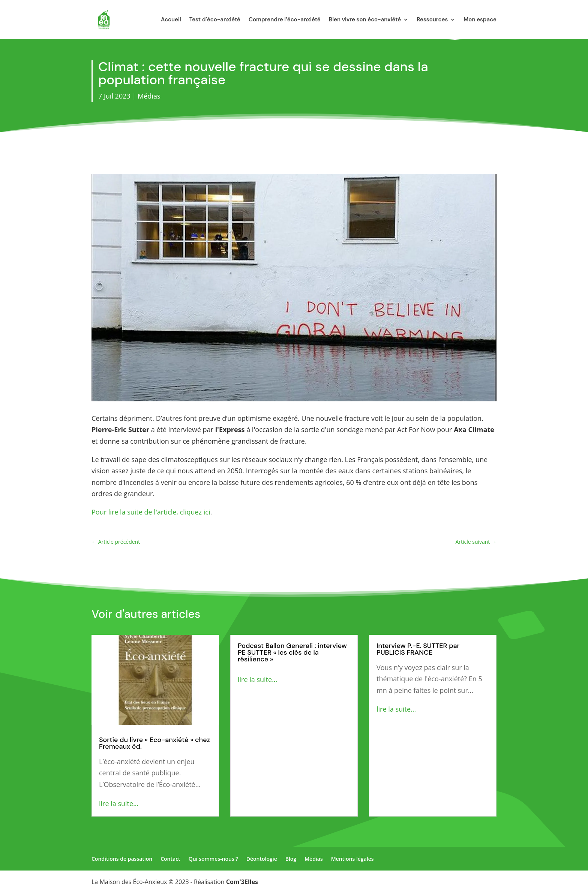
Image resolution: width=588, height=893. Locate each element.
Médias (149, 95)
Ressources (432, 20)
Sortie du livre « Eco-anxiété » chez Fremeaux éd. (154, 743)
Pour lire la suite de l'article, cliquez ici (151, 511)
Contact (170, 858)
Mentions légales (352, 858)
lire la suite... (118, 803)
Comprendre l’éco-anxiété (285, 20)
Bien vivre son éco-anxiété (365, 20)
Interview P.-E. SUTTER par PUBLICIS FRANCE (417, 649)
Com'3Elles (242, 882)
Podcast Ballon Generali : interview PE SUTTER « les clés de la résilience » (292, 652)
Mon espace (480, 20)
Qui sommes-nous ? (213, 858)
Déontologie (261, 858)
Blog (290, 858)
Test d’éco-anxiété (214, 20)
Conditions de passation (122, 858)
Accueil (171, 20)
